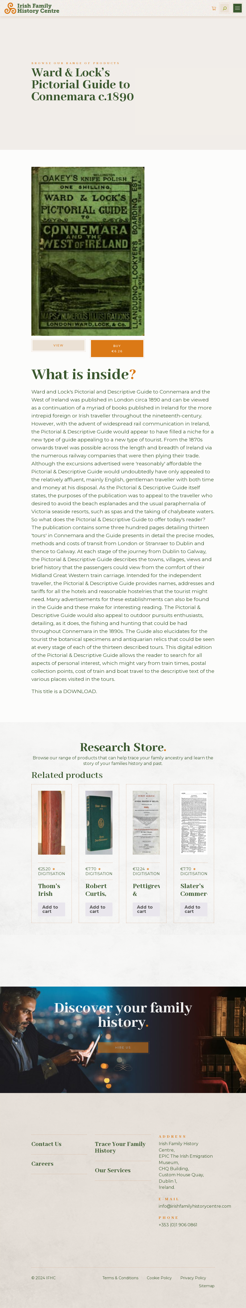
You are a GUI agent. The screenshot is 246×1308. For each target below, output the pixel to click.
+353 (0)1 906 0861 (178, 1224)
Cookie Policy (159, 1278)
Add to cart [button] (50, 909)
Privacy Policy (193, 1278)
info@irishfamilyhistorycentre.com (195, 1206)
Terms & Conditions (120, 1278)
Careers (42, 1164)
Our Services (113, 1170)
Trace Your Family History (120, 1148)
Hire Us (123, 1047)
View (58, 345)
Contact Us (46, 1144)
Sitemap (207, 1286)
